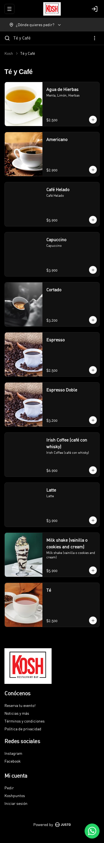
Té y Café (22, 38)
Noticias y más (16, 713)
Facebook (12, 761)
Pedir (9, 787)
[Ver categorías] (95, 38)
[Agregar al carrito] (93, 120)
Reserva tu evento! (19, 705)
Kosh (8, 53)
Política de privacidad (22, 728)
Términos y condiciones (24, 721)
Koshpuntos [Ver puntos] (14, 795)
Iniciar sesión (15, 803)
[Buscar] (7, 38)
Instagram (13, 753)
